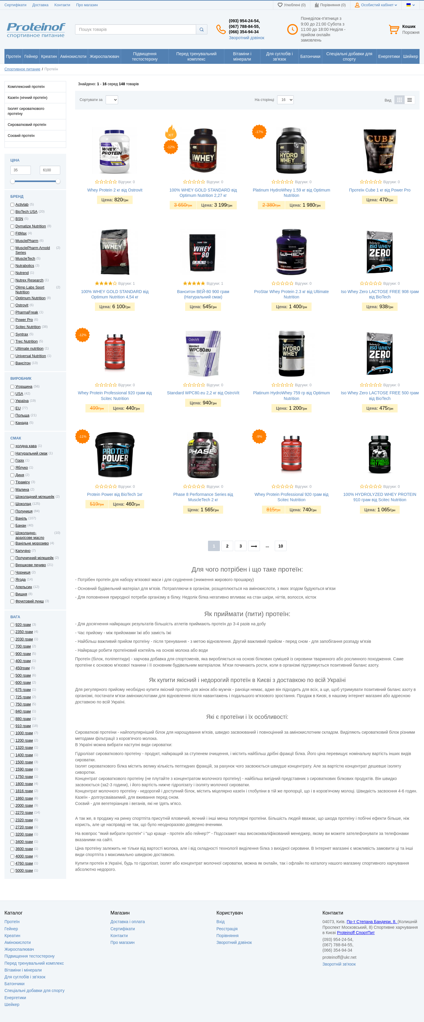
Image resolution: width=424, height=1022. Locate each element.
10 (280, 546)
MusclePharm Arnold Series (32, 250)
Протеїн (12, 921)
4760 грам (24, 863)
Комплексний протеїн (26, 87)
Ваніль (21, 518)
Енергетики (15, 997)
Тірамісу (22, 482)
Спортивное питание (22, 69)
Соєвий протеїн (21, 136)
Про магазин (87, 5)
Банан (20, 525)
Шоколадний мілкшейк (34, 497)
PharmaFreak (26, 312)
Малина (22, 490)
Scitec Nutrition (28, 327)
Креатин (12, 935)
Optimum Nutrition (30, 298)
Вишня (21, 594)
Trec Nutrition (26, 341)
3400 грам (24, 842)
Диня (19, 475)
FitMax (21, 233)
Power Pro (24, 320)
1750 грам (24, 777)
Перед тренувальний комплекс (34, 963)
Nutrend (22, 273)
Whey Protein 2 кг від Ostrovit (114, 190)
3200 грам (24, 834)
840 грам (23, 711)
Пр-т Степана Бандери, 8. (372, 921)
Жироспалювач (19, 949)
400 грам (23, 661)
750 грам (23, 704)
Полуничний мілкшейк (34, 558)
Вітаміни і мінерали (23, 970)
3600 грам (24, 849)
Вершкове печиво (30, 565)
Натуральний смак (31, 453)
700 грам (23, 646)
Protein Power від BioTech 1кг (114, 494)
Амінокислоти (17, 942)
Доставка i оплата (127, 921)
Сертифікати (15, 5)
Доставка (40, 5)
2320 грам (24, 820)
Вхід (221, 921)
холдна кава (25, 446)
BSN (19, 219)
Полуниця (23, 511)
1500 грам (24, 762)
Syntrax (21, 334)
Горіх (19, 460)
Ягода (20, 580)
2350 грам (24, 632)
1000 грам (24, 733)
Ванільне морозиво (32, 543)
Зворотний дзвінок (246, 37)
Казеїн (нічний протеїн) (27, 98)
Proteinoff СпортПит (356, 932)
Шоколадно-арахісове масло (29, 535)
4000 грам (24, 856)
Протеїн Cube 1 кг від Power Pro (380, 190)
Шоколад (23, 504)
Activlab (21, 204)
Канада (21, 423)
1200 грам (24, 740)
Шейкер (11, 1004)
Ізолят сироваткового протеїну (26, 111)
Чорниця (22, 572)
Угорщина (23, 387)
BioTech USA (26, 212)
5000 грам (24, 870)
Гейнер (11, 928)
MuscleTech (25, 259)
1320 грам (24, 748)
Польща (22, 415)
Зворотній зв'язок (339, 964)
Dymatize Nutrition (30, 226)
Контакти (119, 935)
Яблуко (21, 468)
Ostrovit (21, 305)
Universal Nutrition (30, 356)
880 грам (23, 719)
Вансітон (23, 363)
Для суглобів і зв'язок (24, 976)
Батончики (14, 983)
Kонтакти (62, 5)
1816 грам (24, 791)
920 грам (23, 625)
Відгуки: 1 (126, 283)
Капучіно (23, 551)
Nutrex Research (29, 280)
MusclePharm (26, 241)
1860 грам (24, 798)
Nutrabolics (24, 266)
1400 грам (24, 755)
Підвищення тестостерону (29, 956)
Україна (21, 401)
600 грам (23, 683)
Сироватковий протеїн (27, 125)
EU (18, 408)
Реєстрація (227, 928)
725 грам (23, 697)
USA (19, 394)
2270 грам (24, 813)
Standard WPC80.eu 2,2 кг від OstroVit (203, 392)
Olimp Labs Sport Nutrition (29, 289)
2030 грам (24, 639)
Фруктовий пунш (29, 601)
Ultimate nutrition (29, 349)
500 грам (23, 675)
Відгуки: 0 (126, 182)
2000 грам (24, 805)
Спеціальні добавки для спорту (34, 990)
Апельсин (23, 587)
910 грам (23, 726)
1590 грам (24, 769)
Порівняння (228, 935)
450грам (22, 668)
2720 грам (24, 827)
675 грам (23, 690)
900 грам (23, 654)
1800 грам (24, 784)
